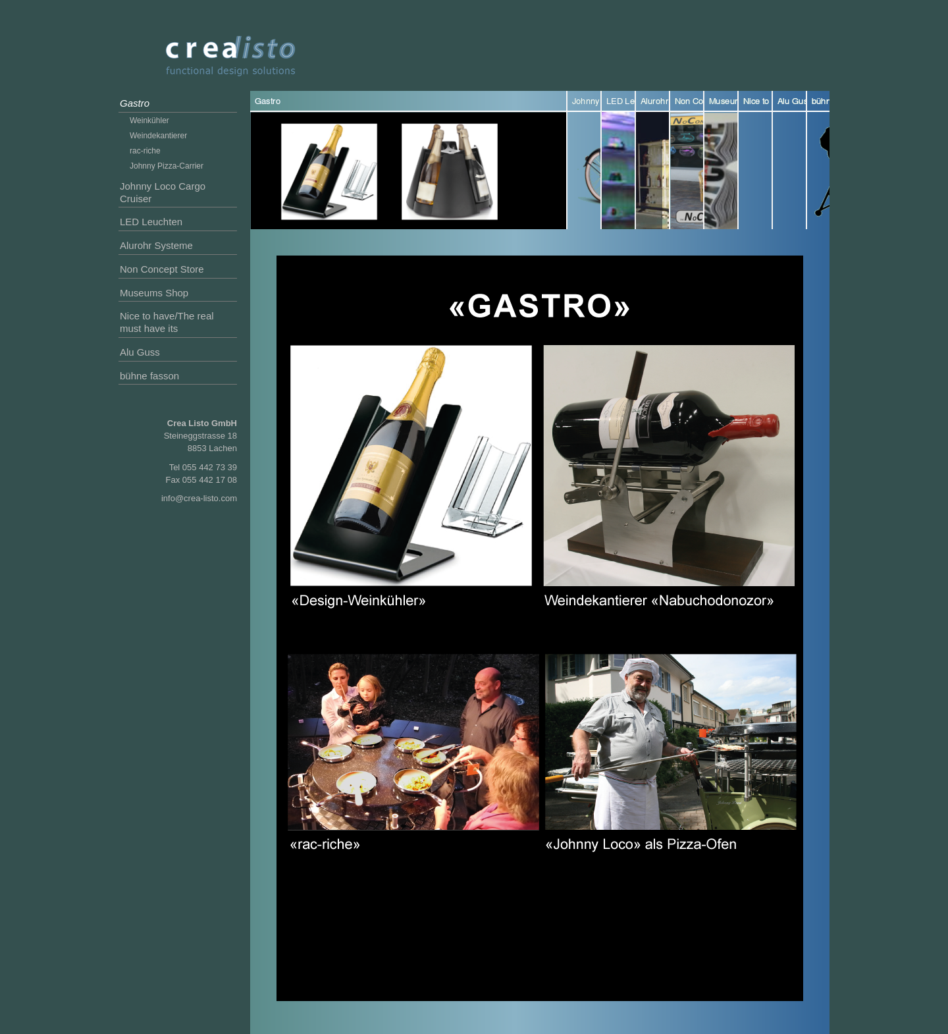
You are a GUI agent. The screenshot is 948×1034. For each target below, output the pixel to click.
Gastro (134, 103)
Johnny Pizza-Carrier (166, 166)
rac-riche (145, 150)
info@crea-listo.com (199, 498)
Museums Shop (154, 292)
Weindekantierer (158, 135)
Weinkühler (149, 120)
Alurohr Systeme (156, 245)
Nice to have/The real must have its (167, 322)
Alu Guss (140, 352)
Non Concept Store (162, 269)
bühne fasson (149, 375)
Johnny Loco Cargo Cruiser (162, 192)
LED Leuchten (151, 221)
